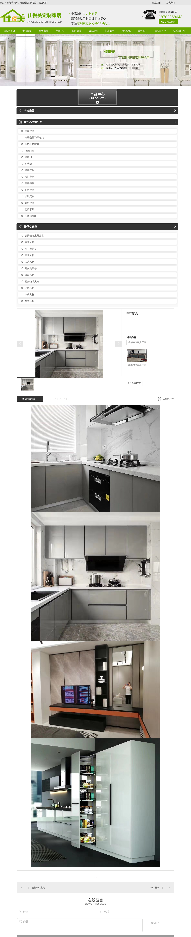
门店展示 (109, 30)
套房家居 (29, 209)
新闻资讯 (126, 30)
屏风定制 (29, 196)
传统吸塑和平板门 (34, 137)
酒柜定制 (29, 203)
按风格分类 (28, 226)
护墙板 (28, 163)
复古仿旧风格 (32, 281)
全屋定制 (29, 131)
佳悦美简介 (160, 30)
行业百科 (156, 2)
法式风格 (29, 261)
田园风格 (29, 274)
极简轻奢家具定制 (34, 235)
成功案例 (93, 30)
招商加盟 (76, 30)
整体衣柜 (43, 30)
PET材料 (155, 887)
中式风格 (29, 294)
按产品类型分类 (30, 122)
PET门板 (29, 150)
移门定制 (29, 176)
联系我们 (170, 2)
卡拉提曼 (27, 30)
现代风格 (29, 287)
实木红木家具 (32, 144)
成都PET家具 (38, 887)
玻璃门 (28, 157)
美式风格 (29, 242)
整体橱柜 (29, 183)
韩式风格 (29, 255)
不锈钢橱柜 (31, 216)
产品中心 (60, 30)
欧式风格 (29, 301)
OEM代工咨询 (168, 22)
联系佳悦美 (179, 30)
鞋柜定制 (29, 189)
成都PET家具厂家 (137, 342)
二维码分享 (168, 398)
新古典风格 (31, 268)
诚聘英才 (142, 30)
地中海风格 (31, 248)
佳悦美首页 (9, 30)
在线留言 (134, 383)
